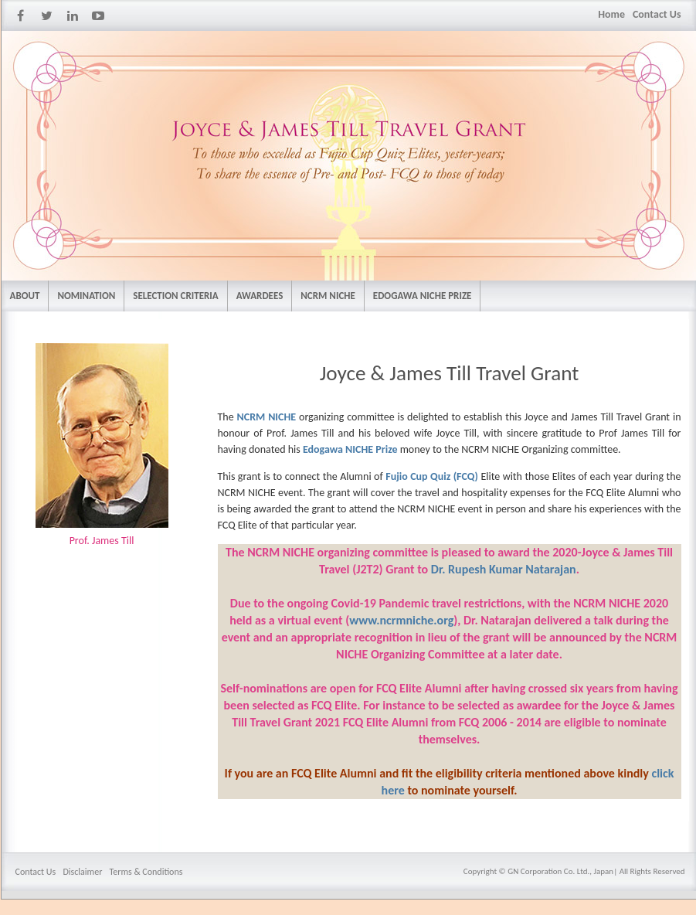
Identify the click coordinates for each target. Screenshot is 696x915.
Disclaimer (82, 871)
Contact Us (657, 14)
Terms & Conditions (146, 871)
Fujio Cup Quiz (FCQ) (431, 476)
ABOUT (25, 295)
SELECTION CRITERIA (175, 295)
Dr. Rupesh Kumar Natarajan (503, 569)
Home (611, 14)
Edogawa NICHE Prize (351, 449)
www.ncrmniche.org (401, 620)
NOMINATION (86, 295)
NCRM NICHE (327, 295)
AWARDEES (259, 295)
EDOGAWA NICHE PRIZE (422, 295)
